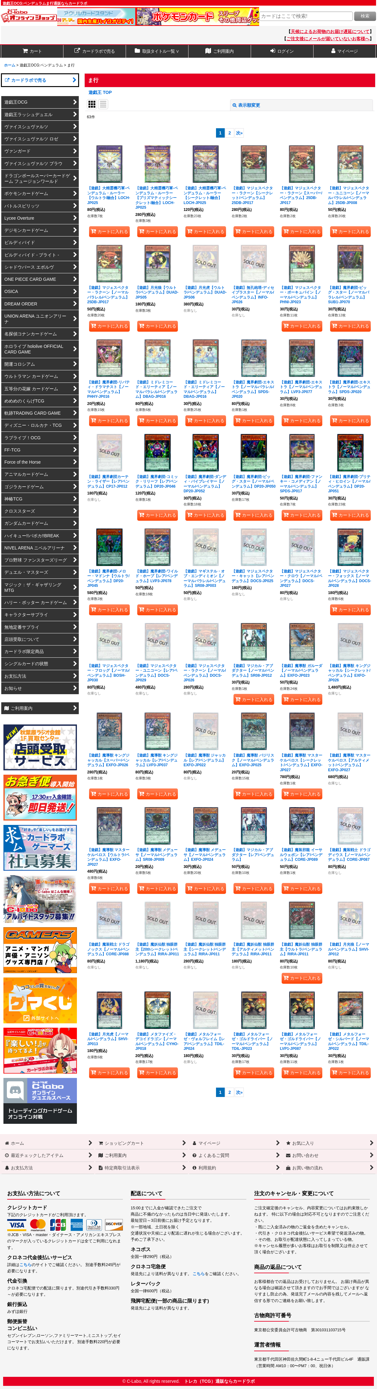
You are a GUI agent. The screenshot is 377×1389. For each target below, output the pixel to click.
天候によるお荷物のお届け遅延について (330, 31)
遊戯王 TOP (100, 92)
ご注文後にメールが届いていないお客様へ (327, 38)
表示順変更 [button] (246, 105)
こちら (25, 1265)
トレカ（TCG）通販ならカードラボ (219, 1381)
